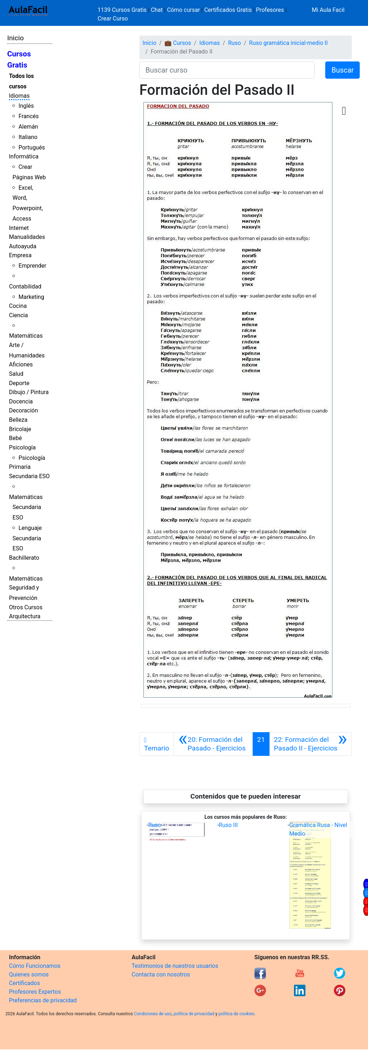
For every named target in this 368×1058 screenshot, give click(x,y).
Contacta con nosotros (161, 974)
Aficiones (21, 364)
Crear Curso (113, 18)
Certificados (24, 983)
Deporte (19, 383)
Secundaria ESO (29, 476)
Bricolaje (20, 429)
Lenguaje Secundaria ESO (27, 538)
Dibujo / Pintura (29, 392)
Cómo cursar (183, 9)
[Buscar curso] (227, 70)
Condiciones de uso (153, 1013)
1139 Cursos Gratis (123, 9)
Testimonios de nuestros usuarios (175, 965)
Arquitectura (24, 616)
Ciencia (18, 315)
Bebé (15, 438)
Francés (28, 116)
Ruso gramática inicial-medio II (288, 43)
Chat (157, 9)
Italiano (27, 137)
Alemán (28, 126)
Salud (16, 373)
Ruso (234, 43)
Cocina (18, 305)
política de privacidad (194, 1013)
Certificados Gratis (228, 9)
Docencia (21, 401)
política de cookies (236, 1013)
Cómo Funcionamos (34, 965)
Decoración (23, 410)
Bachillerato (24, 557)
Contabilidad (25, 286)
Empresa (20, 255)
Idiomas (19, 95)
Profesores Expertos (35, 991)
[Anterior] (213, 744)
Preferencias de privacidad (43, 1000)
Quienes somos (29, 974)
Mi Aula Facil (328, 9)
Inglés (26, 105)
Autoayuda (22, 246)
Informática (23, 156)
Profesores (270, 9)
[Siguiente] (310, 744)
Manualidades (27, 237)
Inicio (15, 38)
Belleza (18, 419)
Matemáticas (26, 335)
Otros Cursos (25, 607)
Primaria (20, 466)
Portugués (31, 147)
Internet (19, 228)
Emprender (32, 265)
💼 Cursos (178, 43)
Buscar (342, 70)
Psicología (22, 447)
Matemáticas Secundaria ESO (26, 507)
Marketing (31, 297)
